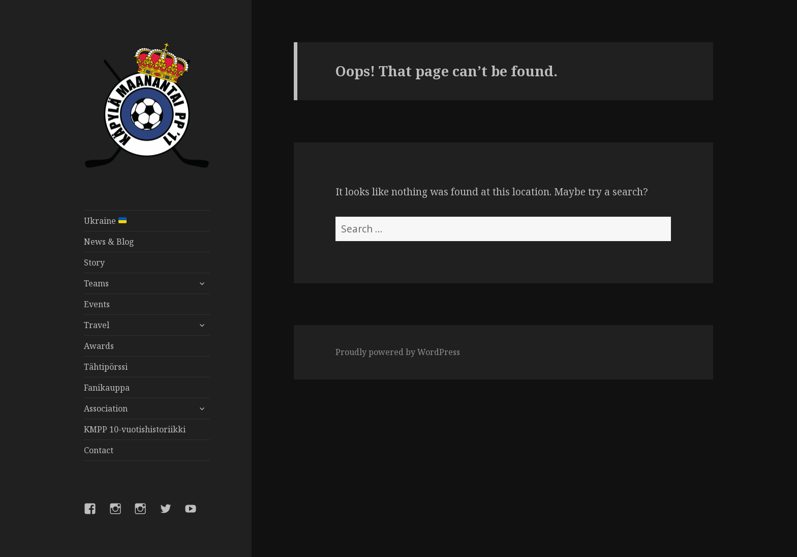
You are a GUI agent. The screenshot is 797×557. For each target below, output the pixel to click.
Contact (98, 450)
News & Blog (109, 241)
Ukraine (105, 220)
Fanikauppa (107, 387)
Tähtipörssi (106, 366)
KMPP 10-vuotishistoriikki (135, 429)
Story (94, 262)
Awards (99, 345)
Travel (96, 325)
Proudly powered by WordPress (397, 352)
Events (97, 304)
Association (106, 408)
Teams (96, 283)
